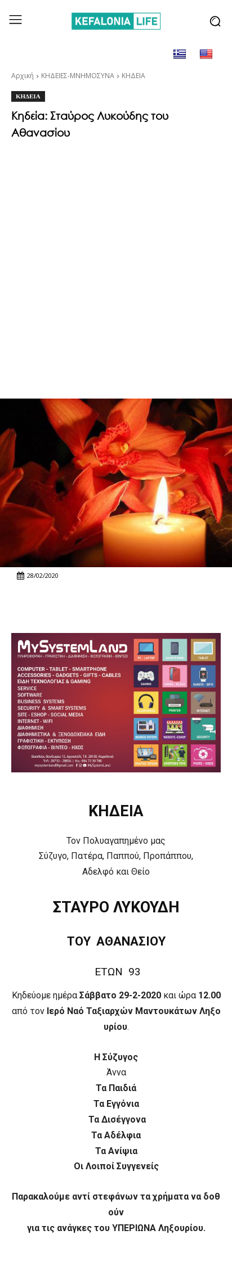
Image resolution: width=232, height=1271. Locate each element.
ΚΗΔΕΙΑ (133, 75)
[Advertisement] (116, 266)
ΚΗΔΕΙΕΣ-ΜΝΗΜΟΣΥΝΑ (77, 75)
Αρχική (22, 75)
